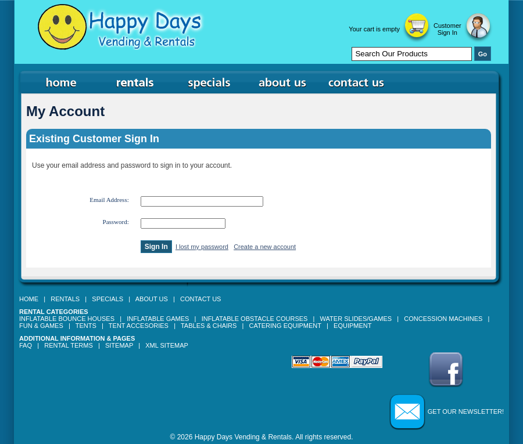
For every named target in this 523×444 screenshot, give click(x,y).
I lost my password (201, 246)
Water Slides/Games (356, 318)
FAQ (25, 345)
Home (28, 298)
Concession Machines (443, 318)
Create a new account (265, 246)
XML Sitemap (166, 345)
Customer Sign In (447, 29)
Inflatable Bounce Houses (66, 318)
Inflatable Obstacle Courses (255, 318)
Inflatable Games (158, 318)
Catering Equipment (285, 325)
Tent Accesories (139, 325)
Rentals (65, 298)
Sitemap (119, 345)
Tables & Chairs (209, 325)
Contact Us (200, 298)
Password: (116, 221)
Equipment (352, 325)
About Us (151, 298)
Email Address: (109, 199)
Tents (86, 325)
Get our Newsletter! (466, 411)
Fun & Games (41, 325)
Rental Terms (68, 345)
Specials (107, 298)
